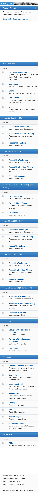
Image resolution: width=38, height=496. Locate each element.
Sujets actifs (7, 19)
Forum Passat (9, 8)
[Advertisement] (19, 42)
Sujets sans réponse (20, 19)
